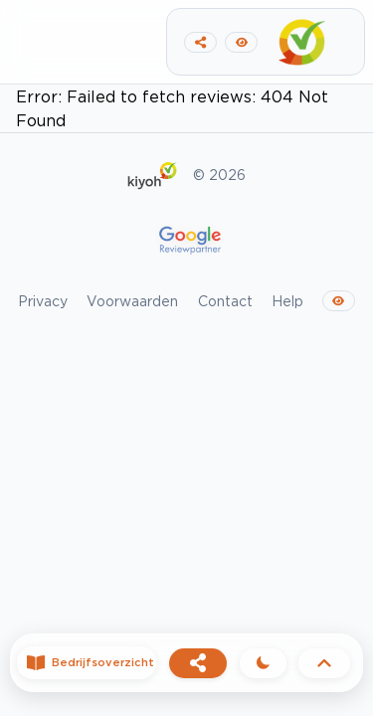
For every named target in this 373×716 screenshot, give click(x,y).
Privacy (43, 300)
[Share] (198, 663)
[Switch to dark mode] (241, 42)
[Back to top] (324, 663)
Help (287, 300)
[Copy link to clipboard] (200, 42)
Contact (225, 300)
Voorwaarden (132, 300)
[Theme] (263, 663)
